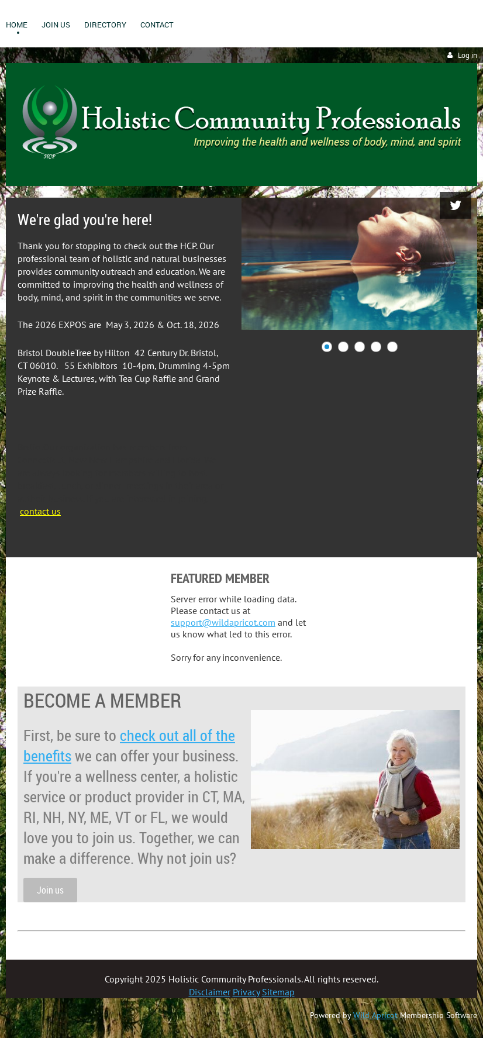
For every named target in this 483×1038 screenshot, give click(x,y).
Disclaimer (209, 992)
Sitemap (278, 992)
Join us (50, 890)
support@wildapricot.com (223, 622)
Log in (467, 55)
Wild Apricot (375, 1015)
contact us (40, 511)
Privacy (246, 992)
